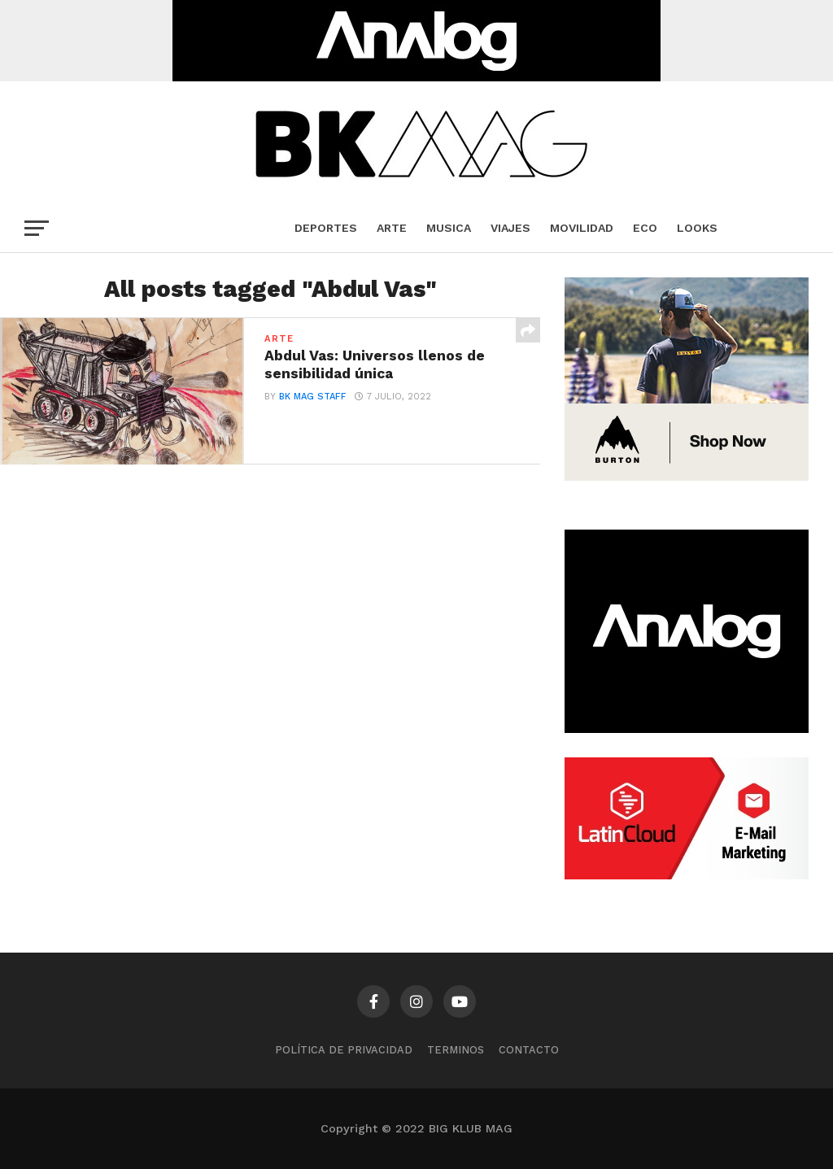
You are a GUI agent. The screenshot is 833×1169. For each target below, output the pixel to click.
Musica (448, 227)
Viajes (510, 227)
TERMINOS (455, 1050)
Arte (392, 227)
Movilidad (581, 227)
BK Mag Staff (313, 396)
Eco (645, 227)
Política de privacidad (343, 1050)
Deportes (325, 227)
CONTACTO (529, 1050)
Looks (697, 227)
